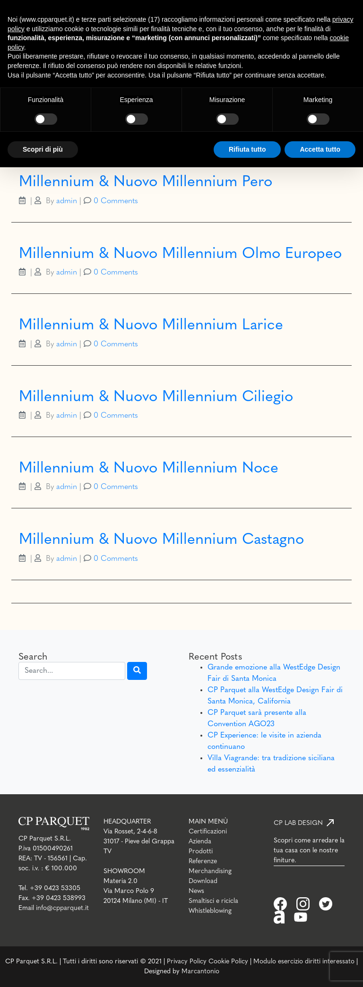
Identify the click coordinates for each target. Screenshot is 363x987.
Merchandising (210, 871)
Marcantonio (200, 971)
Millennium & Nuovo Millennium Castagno (161, 540)
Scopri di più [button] (43, 149)
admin (66, 201)
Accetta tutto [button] (320, 149)
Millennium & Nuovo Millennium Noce (148, 468)
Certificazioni (208, 831)
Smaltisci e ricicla (213, 901)
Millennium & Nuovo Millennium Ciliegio (156, 397)
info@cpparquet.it (62, 908)
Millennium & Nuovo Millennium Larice (151, 325)
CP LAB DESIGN (298, 823)
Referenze (203, 861)
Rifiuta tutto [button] (247, 149)
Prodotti (201, 851)
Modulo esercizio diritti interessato (303, 961)
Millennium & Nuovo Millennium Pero (145, 182)
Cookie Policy (228, 961)
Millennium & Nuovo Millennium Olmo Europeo (180, 254)
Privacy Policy (187, 961)
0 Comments (116, 201)
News (196, 891)
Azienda (200, 841)
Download (203, 881)
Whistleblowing (210, 911)
